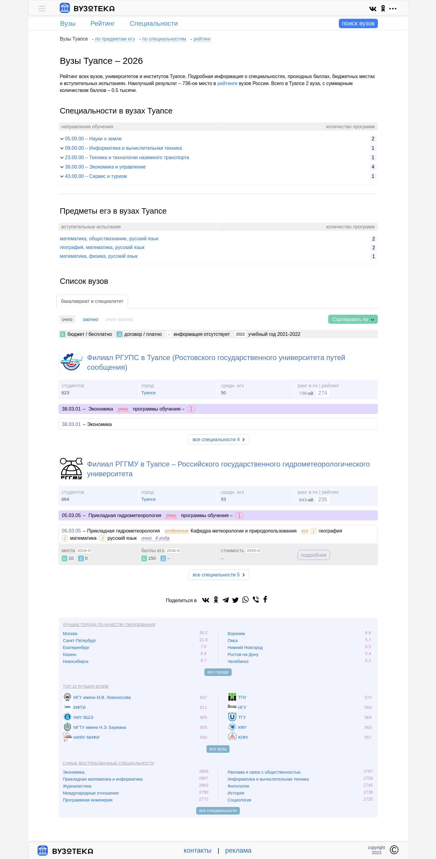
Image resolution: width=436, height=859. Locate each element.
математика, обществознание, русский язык (109, 238)
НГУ (242, 707)
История (236, 793)
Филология (238, 786)
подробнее (314, 555)
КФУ (242, 727)
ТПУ (242, 697)
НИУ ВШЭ (83, 717)
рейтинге (227, 83)
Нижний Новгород (245, 647)
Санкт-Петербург (79, 640)
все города (218, 672)
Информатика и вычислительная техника (268, 779)
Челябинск (238, 661)
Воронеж (236, 633)
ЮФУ (243, 737)
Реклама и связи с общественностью (264, 772)
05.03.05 (71, 530)
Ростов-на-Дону (243, 654)
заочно (90, 319)
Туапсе (148, 392)
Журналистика (77, 786)
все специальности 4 (216, 439)
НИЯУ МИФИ (87, 737)
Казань (70, 654)
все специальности (218, 810)
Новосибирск (76, 661)
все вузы (218, 748)
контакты (198, 850)
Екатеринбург (76, 647)
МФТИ (80, 707)
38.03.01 (71, 424)
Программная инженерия (88, 800)
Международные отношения (91, 793)
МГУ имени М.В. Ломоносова (102, 697)
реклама (238, 850)
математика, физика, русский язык (98, 256)
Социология (239, 800)
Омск (233, 640)
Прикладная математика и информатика (103, 779)
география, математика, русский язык (102, 247)
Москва (70, 633)
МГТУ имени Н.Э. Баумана (100, 727)
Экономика (73, 772)
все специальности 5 (216, 574)
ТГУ (242, 717)
